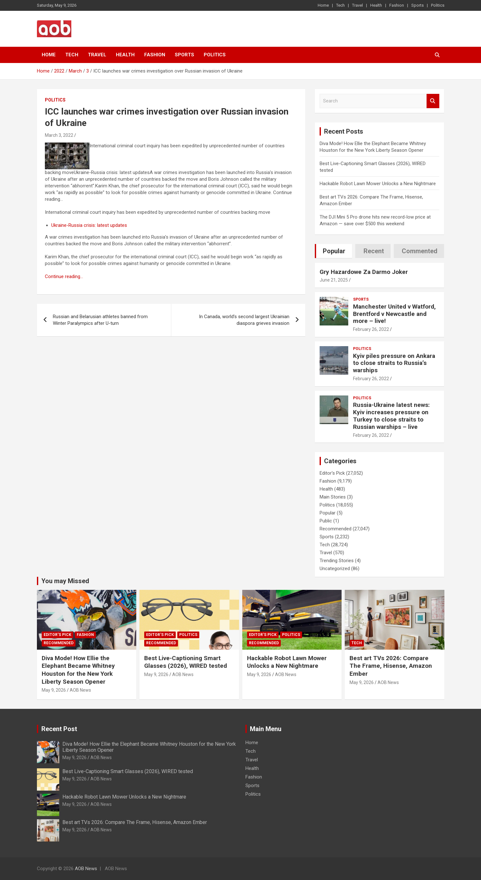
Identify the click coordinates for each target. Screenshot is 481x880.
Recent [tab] (374, 251)
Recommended (335, 529)
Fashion (396, 5)
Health (376, 5)
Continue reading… (64, 276)
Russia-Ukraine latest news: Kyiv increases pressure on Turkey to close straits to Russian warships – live (391, 415)
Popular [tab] (334, 251)
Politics (437, 5)
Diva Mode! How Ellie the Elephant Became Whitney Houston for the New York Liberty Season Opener (78, 669)
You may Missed (65, 581)
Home (323, 5)
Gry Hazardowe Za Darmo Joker (364, 272)
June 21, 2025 (334, 280)
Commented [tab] (419, 251)
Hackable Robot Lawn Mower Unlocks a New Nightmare (378, 183)
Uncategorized (335, 568)
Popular (328, 513)
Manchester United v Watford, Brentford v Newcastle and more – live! (394, 314)
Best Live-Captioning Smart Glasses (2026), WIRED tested (185, 662)
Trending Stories (337, 560)
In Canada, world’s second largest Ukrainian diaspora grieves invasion (244, 320)
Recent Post (59, 729)
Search (433, 101)
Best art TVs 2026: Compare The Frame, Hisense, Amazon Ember (391, 665)
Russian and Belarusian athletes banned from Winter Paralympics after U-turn (100, 320)
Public (326, 521)
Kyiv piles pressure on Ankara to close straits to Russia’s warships (394, 363)
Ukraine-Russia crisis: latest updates (89, 225)
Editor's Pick (332, 473)
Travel (357, 5)
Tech (340, 5)
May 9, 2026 (54, 690)
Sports (417, 5)
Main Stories (333, 497)
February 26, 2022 (371, 329)
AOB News (80, 690)
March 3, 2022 (59, 135)
